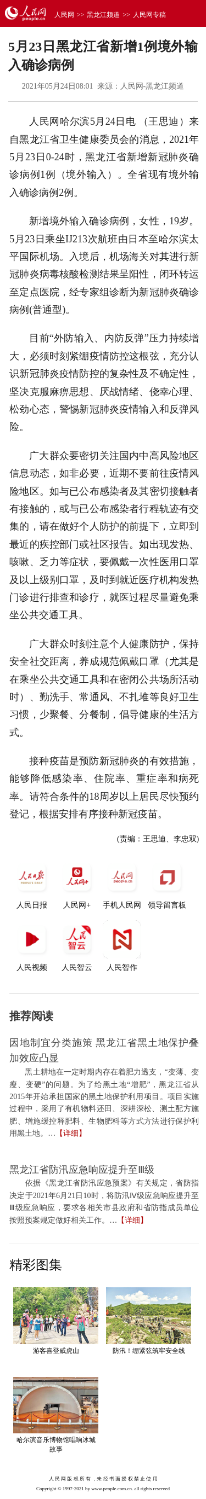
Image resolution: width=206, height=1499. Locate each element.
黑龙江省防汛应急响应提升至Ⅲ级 (81, 1169)
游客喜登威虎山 (56, 1351)
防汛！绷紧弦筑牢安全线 (149, 1351)
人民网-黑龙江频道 (152, 86)
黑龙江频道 (103, 15)
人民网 (64, 15)
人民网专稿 (149, 15)
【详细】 (70, 1133)
